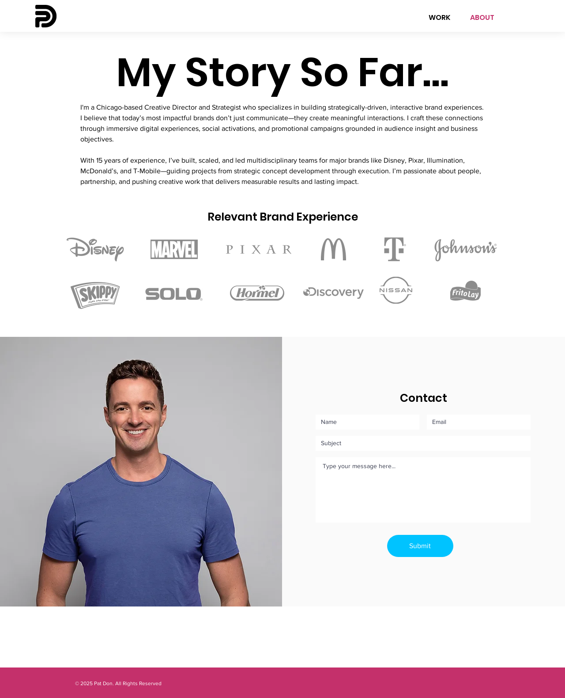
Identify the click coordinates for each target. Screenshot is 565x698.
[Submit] (420, 546)
